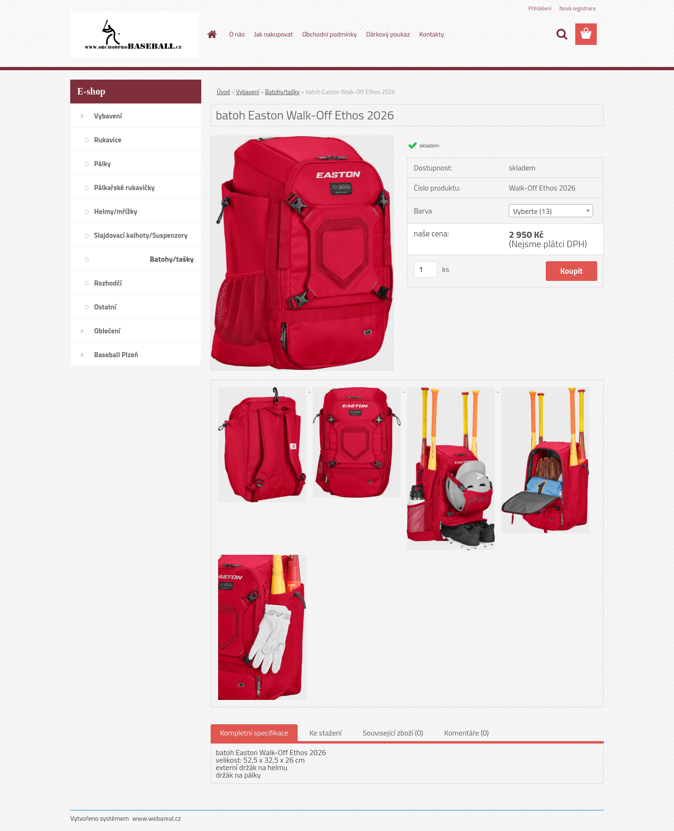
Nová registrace (577, 8)
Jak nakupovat (273, 34)
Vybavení (247, 91)
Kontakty (431, 34)
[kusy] (425, 269)
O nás (237, 34)
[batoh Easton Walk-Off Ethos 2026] (302, 140)
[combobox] (551, 210)
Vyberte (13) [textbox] (532, 211)
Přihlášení (539, 8)
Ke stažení (325, 732)
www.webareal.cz (156, 818)
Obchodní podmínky (329, 34)
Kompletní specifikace (254, 732)
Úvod (223, 91)
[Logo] (134, 34)
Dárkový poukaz (388, 34)
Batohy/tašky (282, 91)
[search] (561, 34)
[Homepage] (211, 34)
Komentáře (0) (466, 732)
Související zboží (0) (393, 732)
